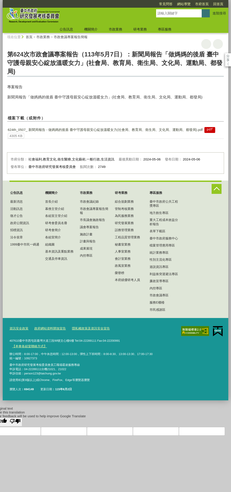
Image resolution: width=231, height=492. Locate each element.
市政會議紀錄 (89, 201)
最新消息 (16, 201)
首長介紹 (51, 201)
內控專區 (86, 255)
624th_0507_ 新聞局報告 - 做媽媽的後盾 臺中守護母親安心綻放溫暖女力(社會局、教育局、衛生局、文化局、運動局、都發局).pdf (105, 130)
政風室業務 (123, 265)
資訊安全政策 (18, 328)
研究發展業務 (124, 223)
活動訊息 (16, 209)
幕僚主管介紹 (54, 209)
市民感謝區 (157, 309)
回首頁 (192, 4)
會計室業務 (123, 258)
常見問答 (140, 4)
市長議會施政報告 (92, 220)
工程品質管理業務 (127, 237)
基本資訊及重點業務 (59, 251)
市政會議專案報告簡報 (71, 37)
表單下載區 (157, 231)
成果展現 (86, 248)
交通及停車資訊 (56, 258)
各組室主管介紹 (56, 216)
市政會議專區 (159, 295)
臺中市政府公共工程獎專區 (164, 203)
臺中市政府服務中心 (164, 238)
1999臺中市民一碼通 (24, 244)
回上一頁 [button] (218, 44)
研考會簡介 (53, 230)
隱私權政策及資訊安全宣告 (86, 328)
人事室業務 (123, 251)
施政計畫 (86, 234)
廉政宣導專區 (159, 281)
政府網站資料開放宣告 (47, 328)
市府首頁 (176, 4)
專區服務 (164, 29)
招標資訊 (16, 230)
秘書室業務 (123, 244)
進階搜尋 (219, 13)
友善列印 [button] (206, 44)
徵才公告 (16, 216)
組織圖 (50, 244)
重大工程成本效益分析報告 (164, 222)
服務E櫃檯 (157, 302)
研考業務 (140, 29)
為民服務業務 (124, 216)
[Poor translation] (15, 421)
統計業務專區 (159, 252)
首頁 (29, 37)
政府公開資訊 (19, 223)
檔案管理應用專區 (162, 245)
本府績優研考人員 (127, 280)
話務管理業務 (124, 230)
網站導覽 (158, 4)
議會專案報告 (89, 227)
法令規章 (16, 237)
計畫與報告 (88, 241)
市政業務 (115, 29)
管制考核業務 (124, 209)
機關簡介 (91, 29)
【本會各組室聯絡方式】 (28, 345)
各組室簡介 (53, 237)
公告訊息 (66, 29)
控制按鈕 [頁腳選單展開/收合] (217, 189)
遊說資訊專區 (159, 267)
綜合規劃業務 (124, 201)
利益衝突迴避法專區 (164, 274)
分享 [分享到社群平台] (228, 56)
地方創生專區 (159, 213)
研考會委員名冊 (56, 223)
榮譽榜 (119, 273)
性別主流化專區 (161, 259)
